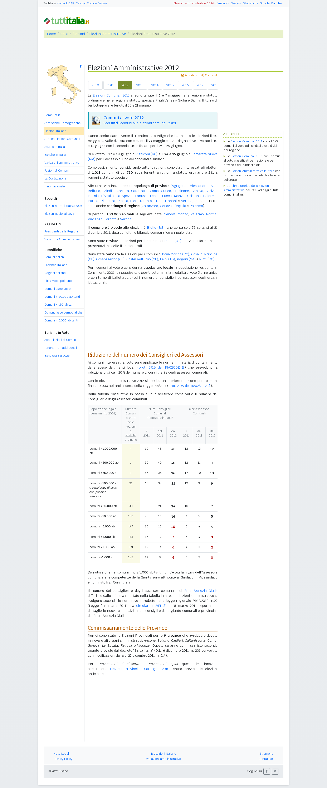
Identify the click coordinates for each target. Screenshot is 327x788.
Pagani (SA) (186, 259)
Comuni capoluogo (57, 289)
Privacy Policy (63, 759)
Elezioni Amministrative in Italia (252, 171)
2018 (215, 85)
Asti (213, 186)
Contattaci (266, 759)
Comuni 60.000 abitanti (62, 297)
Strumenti (266, 753)
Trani (158, 201)
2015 (170, 85)
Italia (64, 34)
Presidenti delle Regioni (61, 231)
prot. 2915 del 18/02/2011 (159, 367)
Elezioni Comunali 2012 (111, 95)
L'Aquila (107, 196)
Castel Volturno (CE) (142, 259)
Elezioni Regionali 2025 (59, 214)
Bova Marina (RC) (175, 254)
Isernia (93, 196)
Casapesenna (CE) (110, 259)
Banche (276, 3)
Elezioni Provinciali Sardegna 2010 (139, 669)
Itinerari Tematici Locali (60, 348)
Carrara (123, 191)
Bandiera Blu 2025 (57, 356)
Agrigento (179, 186)
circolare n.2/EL (149, 606)
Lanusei (141, 196)
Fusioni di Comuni (56, 170)
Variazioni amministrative (61, 162)
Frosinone (181, 191)
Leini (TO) (167, 259)
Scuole (265, 3)
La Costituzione (55, 178)
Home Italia (52, 115)
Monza (179, 196)
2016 (185, 85)
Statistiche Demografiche (62, 123)
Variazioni (222, 3)
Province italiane (55, 265)
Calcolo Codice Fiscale (91, 3)
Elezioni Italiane (55, 131)
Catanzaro (139, 191)
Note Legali (61, 753)
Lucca (167, 196)
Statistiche (250, 3)
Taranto (146, 201)
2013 (139, 85)
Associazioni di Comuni (60, 340)
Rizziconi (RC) (146, 154)
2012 (125, 85)
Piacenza (108, 201)
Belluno (94, 191)
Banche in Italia (55, 155)
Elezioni (236, 3)
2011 (110, 85)
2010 (95, 85)
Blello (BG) (156, 227)
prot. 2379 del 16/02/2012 (188, 386)
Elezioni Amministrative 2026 (194, 3)
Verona (186, 201)
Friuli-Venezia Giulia (201, 590)
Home (51, 34)
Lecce (154, 196)
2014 (154, 85)
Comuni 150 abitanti (59, 304)
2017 (200, 85)
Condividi (209, 75)
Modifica (189, 75)
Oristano (194, 196)
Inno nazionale (54, 186)
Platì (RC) (206, 259)
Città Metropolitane (58, 281)
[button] (266, 771)
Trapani (171, 201)
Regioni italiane (55, 273)
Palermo (209, 196)
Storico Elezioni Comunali (62, 139)
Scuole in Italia (54, 147)
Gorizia (210, 191)
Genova (197, 191)
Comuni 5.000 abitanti (61, 320)
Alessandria (199, 186)
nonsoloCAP (65, 3)
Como (154, 191)
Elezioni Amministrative (107, 34)
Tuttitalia (50, 3)
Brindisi (108, 191)
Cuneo (166, 191)
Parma (93, 201)
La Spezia (124, 196)
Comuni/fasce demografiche (63, 312)
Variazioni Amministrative (62, 239)
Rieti (133, 201)
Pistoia (122, 201)
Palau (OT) (172, 241)
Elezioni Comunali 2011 (246, 141)
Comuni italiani (54, 257)
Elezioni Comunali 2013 (247, 156)
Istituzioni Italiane (163, 753)
